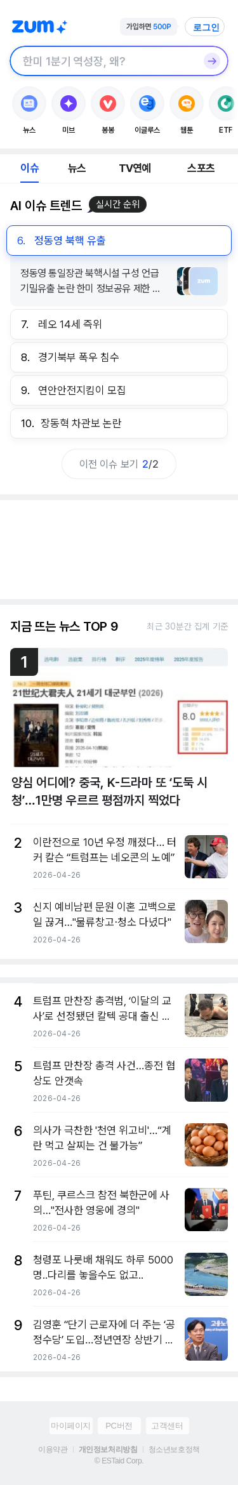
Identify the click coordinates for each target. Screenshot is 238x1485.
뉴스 (77, 168)
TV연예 (135, 168)
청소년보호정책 (174, 1449)
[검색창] (102, 61)
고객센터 (167, 1425)
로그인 (206, 27)
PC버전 (118, 1425)
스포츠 (201, 168)
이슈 (29, 168)
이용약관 (52, 1449)
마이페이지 (71, 1425)
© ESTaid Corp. (119, 1460)
